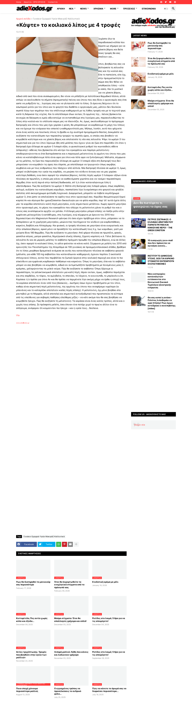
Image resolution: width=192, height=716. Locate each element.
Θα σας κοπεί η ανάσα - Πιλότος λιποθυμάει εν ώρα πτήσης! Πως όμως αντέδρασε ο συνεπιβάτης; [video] (162, 303)
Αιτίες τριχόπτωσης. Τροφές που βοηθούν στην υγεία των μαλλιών (31, 655)
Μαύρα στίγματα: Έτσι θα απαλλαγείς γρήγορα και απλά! (70, 619)
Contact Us (52, 2)
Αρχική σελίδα (23, 19)
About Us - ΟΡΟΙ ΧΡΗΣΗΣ (34, 2)
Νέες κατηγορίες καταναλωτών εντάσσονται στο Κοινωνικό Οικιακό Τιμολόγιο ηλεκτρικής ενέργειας (159, 281)
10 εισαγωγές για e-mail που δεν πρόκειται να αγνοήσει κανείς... (160, 243)
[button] (166, 8)
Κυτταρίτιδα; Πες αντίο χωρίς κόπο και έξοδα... (31, 619)
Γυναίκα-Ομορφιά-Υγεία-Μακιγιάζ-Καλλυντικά (56, 19)
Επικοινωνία (149, 8)
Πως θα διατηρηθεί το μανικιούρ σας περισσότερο (33, 583)
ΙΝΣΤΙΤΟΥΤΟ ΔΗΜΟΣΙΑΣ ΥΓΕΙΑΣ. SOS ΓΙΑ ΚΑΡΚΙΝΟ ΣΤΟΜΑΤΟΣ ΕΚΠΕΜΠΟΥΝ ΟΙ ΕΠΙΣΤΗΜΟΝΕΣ (161, 259)
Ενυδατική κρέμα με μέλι (105, 582)
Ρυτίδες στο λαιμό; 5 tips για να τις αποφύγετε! (108, 619)
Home (18, 2)
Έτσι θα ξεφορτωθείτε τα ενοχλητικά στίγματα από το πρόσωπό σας (69, 584)
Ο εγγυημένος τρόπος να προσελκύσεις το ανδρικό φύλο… (67, 691)
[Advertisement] (64, 358)
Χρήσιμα (98, 8)
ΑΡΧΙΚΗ (61, 8)
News (83, 8)
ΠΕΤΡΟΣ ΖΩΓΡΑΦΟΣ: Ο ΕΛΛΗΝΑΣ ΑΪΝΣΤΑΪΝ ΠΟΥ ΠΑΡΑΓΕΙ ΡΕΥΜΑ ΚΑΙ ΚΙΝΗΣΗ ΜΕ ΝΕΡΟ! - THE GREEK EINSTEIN (160, 225)
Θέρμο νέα (139, 424)
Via (17, 315)
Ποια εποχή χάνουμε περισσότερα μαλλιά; (27, 689)
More (113, 8)
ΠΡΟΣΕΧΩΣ (129, 8)
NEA (71, 8)
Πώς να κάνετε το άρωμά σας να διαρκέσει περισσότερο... (109, 689)
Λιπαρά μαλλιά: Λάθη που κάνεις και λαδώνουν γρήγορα (71, 653)
